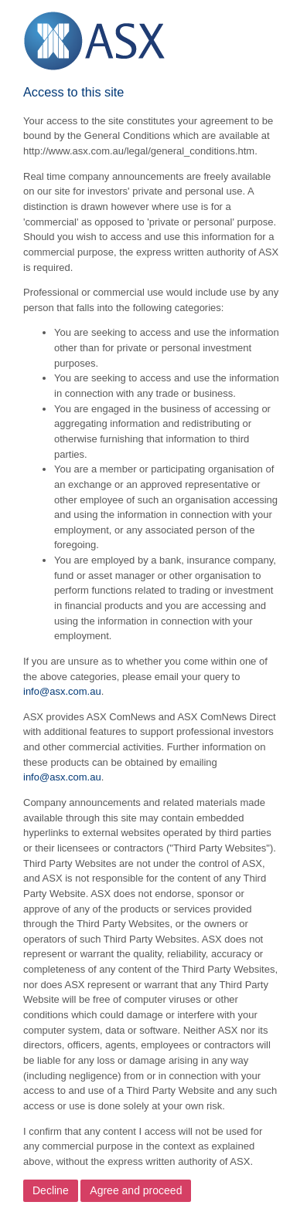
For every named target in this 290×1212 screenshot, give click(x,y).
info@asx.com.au (62, 691)
